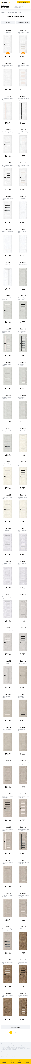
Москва (4, 2)
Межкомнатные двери (14, 12)
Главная (3, 12)
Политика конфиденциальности (8, 1051)
